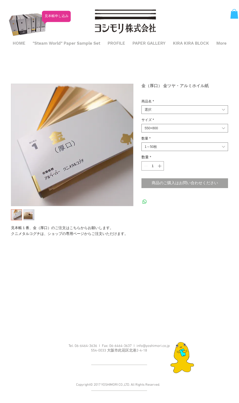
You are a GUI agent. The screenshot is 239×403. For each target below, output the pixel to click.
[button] (234, 14)
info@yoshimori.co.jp (153, 346)
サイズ (147, 120)
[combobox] (184, 109)
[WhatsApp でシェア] (145, 202)
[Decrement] (145, 166)
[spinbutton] (153, 166)
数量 (145, 138)
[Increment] (160, 166)
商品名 (147, 101)
